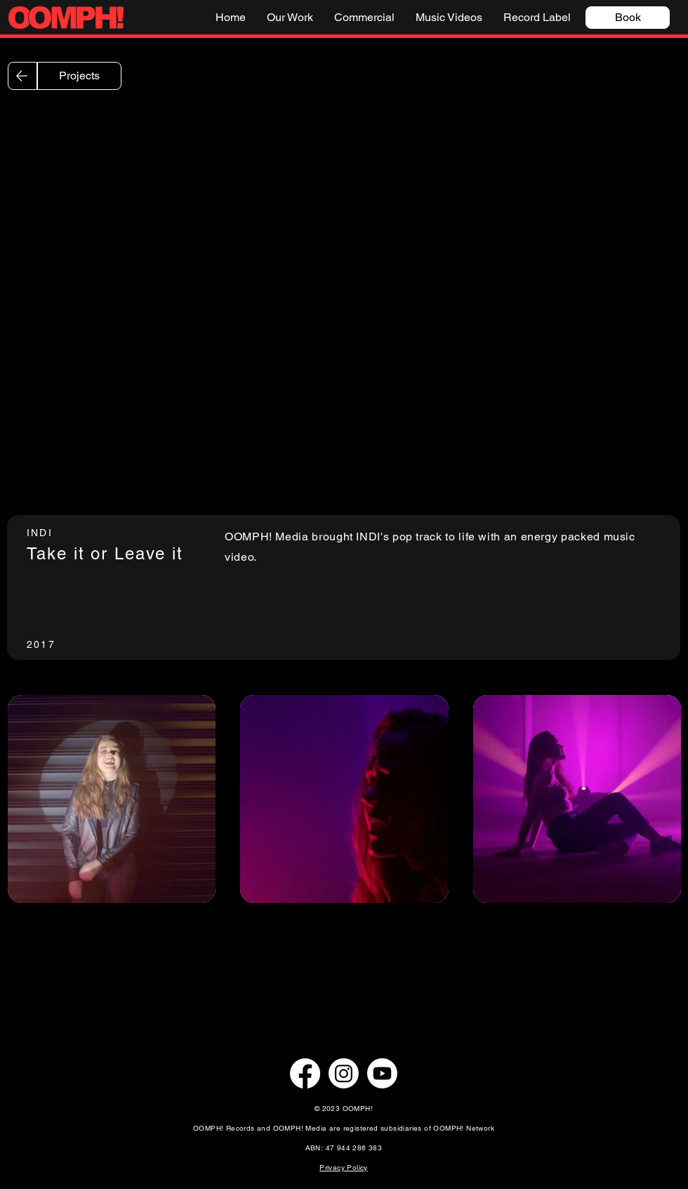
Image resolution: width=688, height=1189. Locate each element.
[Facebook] (305, 1073)
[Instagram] (344, 1073)
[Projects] (79, 76)
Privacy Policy (343, 1167)
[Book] (628, 17)
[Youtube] (382, 1073)
